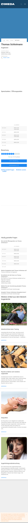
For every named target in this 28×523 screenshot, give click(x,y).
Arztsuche (17, 40)
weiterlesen (3, 340)
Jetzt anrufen (14, 161)
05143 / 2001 (6, 57)
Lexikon (11, 40)
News (7, 40)
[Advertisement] (14, 23)
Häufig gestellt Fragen (7, 170)
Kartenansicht (14, 165)
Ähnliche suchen (21, 170)
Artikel (4, 171)
